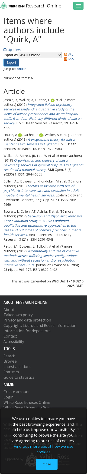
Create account (16, 391)
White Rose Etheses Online (26, 402)
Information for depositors (27, 330)
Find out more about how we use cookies (43, 449)
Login (8, 397)
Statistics (11, 372)
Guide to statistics (18, 377)
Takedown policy (18, 314)
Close (47, 464)
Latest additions (17, 366)
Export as (10, 55)
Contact (10, 336)
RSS (68, 59)
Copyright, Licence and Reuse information (39, 325)
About (8, 309)
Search (9, 355)
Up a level (12, 49)
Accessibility (13, 341)
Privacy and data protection (27, 320)
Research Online (30, 5)
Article (21, 68)
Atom (69, 54)
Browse (10, 361)
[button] (11, 62)
